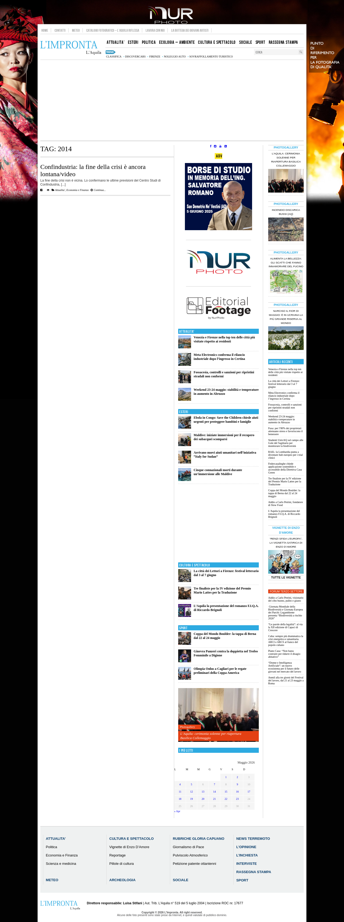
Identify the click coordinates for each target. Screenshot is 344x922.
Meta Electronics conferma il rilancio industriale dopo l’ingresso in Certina (219, 357)
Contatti (60, 30)
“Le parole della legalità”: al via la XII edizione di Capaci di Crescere (285, 627)
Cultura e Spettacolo (194, 565)
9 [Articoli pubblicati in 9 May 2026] (237, 784)
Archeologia (122, 880)
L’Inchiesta (247, 855)
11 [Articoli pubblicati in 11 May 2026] (180, 791)
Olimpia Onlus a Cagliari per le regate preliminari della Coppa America (220, 671)
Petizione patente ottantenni (194, 864)
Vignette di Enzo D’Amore (129, 847)
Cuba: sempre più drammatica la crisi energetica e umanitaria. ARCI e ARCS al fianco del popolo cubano (285, 640)
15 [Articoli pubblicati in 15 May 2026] (226, 791)
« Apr (177, 811)
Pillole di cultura (121, 864)
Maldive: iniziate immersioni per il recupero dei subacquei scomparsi (224, 437)
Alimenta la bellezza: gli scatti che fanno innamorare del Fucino (285, 262)
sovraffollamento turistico (211, 56)
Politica (51, 847)
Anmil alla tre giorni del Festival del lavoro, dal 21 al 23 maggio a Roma (286, 680)
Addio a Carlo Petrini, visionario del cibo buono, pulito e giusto (285, 599)
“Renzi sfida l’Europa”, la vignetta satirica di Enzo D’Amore (286, 542)
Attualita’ (56, 839)
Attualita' (60, 190)
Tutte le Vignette (286, 577)
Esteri (183, 412)
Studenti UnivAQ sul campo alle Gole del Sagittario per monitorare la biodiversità (285, 443)
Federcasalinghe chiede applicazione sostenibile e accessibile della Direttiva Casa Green (285, 468)
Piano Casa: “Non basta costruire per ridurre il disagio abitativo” (284, 653)
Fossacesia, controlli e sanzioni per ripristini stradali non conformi (285, 407)
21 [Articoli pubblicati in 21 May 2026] (214, 798)
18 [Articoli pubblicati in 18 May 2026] (180, 798)
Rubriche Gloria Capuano (198, 839)
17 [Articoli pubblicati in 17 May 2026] (249, 791)
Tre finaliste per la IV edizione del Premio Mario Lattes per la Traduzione (222, 590)
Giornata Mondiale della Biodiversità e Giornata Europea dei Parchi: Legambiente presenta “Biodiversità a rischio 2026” (285, 612)
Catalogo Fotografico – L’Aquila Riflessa (112, 30)
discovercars (135, 56)
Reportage (117, 855)
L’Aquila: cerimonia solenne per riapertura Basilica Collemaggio (210, 736)
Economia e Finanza (77, 190)
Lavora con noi (155, 30)
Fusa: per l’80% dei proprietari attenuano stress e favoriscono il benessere (285, 431)
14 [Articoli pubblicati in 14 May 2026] (214, 791)
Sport (183, 628)
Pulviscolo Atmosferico (190, 855)
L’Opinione (246, 847)
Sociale (180, 880)
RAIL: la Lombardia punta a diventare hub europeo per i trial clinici (285, 454)
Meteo (76, 30)
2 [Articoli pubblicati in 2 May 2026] (237, 777)
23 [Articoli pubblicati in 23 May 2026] (237, 798)
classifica (113, 56)
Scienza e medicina (61, 864)
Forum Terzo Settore (286, 591)
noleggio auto (175, 56)
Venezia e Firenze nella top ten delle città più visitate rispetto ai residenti (224, 339)
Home (44, 30)
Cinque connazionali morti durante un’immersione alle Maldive (218, 472)
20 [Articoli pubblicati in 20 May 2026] (203, 798)
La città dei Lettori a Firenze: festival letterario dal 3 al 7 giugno (284, 383)
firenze (154, 56)
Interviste (246, 864)
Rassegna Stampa (253, 872)
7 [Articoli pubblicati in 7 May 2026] (214, 784)
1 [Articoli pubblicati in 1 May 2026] (226, 777)
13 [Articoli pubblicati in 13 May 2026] (203, 791)
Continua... (98, 190)
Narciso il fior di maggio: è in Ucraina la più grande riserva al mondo (286, 316)
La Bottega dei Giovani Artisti (190, 30)
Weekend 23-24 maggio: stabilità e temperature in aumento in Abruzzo (281, 419)
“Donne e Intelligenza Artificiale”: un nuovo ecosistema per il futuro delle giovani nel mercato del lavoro (284, 667)
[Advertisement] (172, 100)
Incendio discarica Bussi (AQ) (286, 211)
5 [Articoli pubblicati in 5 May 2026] (191, 784)
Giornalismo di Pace (188, 847)
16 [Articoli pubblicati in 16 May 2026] (237, 791)
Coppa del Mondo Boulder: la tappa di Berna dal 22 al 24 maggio (284, 493)
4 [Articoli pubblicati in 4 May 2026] (180, 784)
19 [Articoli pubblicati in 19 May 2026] (191, 798)
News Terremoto (253, 839)
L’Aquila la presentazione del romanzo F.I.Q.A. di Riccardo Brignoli (284, 513)
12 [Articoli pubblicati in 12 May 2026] (191, 791)
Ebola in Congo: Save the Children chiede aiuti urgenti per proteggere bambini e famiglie (226, 420)
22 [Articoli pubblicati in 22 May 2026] (226, 798)
